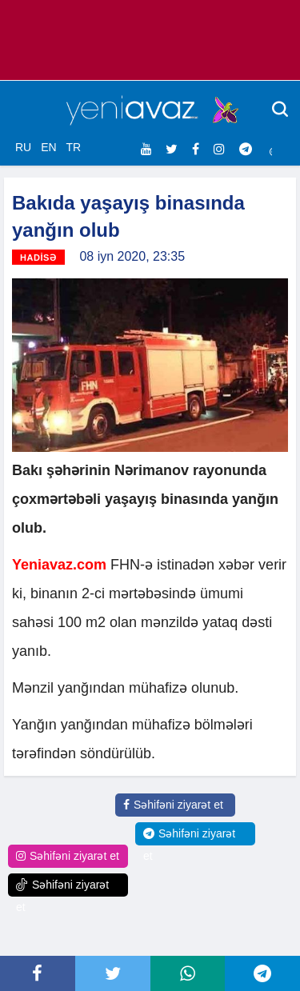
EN (48, 147)
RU (23, 147)
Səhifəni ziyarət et (173, 804)
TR (73, 147)
